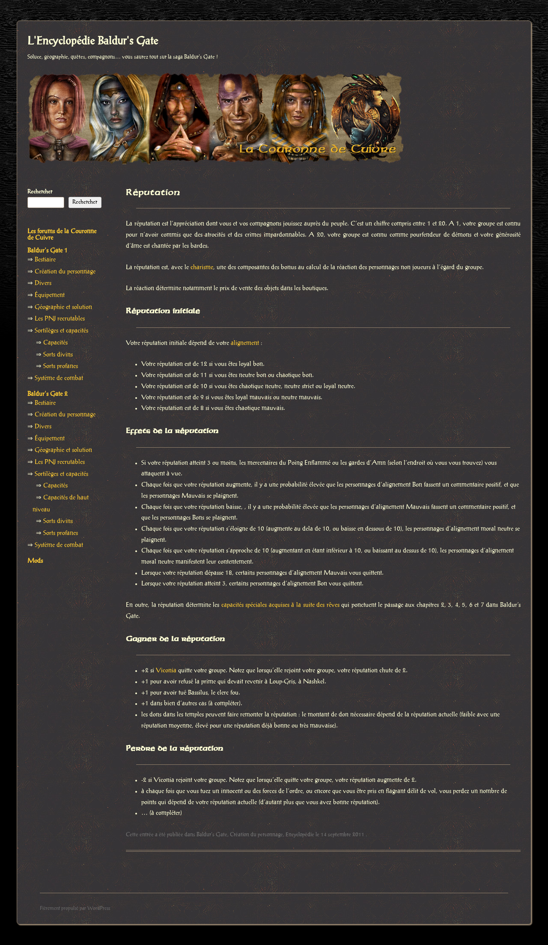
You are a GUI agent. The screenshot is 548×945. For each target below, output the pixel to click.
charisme (202, 267)
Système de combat (59, 378)
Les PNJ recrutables (60, 319)
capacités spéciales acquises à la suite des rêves (280, 605)
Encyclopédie (300, 834)
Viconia (166, 671)
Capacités (55, 343)
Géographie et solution (63, 307)
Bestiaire (45, 260)
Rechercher (39, 191)
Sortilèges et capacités (61, 331)
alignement (245, 343)
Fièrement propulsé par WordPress (75, 908)
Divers (43, 283)
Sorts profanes (60, 366)
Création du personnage (256, 834)
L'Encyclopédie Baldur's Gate (92, 41)
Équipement (50, 295)
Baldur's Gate (212, 834)
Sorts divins (58, 355)
